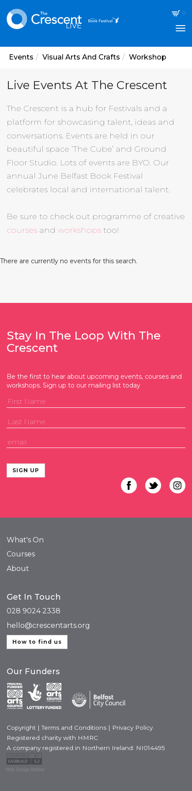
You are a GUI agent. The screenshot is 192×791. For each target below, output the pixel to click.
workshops (79, 230)
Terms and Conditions (73, 727)
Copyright (21, 727)
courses (22, 230)
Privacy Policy (132, 727)
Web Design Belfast (25, 769)
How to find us (37, 641)
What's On (25, 540)
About (18, 568)
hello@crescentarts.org (48, 625)
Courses (21, 554)
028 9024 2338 (33, 611)
